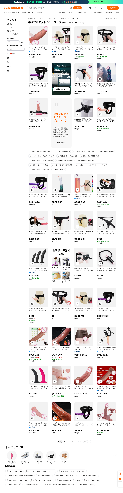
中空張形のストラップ (31, 485)
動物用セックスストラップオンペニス (68, 480)
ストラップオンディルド (14, 471)
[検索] (77, 7)
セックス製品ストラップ (86, 485)
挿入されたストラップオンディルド (66, 475)
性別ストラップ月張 (13, 485)
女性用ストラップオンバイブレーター (41, 160)
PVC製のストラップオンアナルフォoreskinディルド (91, 165)
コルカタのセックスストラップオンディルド (72, 471)
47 (85, 441)
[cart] (96, 8)
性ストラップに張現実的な (64, 160)
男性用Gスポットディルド (89, 475)
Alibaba (30, 18)
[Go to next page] (89, 441)
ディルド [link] (75, 18)
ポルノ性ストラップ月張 (105, 151)
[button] (71, 8)
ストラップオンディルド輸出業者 (62, 165)
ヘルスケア (39, 18)
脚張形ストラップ (59, 169)
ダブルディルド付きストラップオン (42, 480)
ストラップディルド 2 (44, 475)
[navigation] (15, 230)
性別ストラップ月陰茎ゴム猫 (90, 156)
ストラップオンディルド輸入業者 (83, 151)
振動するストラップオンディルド (17, 480)
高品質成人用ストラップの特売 (67, 156)
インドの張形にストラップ (85, 160)
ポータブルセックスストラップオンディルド (20, 475)
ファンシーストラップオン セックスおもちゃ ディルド (58, 485)
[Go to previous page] (56, 441)
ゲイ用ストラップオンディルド (39, 169)
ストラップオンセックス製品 (39, 165)
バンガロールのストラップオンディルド (42, 156)
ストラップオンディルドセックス (40, 151)
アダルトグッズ (51, 18)
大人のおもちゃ (64, 18)
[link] (120, 473)
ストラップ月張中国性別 (62, 151)
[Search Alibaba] (48, 8)
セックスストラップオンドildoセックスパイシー (40, 471)
